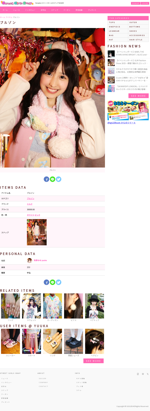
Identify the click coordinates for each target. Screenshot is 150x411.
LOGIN (145, 3)
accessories (137, 35)
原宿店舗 (79, 10)
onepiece (114, 27)
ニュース (16, 10)
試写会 (43, 10)
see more (93, 360)
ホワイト (30, 215)
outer (133, 22)
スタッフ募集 (81, 382)
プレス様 (79, 386)
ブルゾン (30, 198)
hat (111, 40)
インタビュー (30, 10)
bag (111, 35)
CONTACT (43, 386)
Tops (112, 22)
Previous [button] (3, 307)
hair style (136, 40)
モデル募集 (80, 378)
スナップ (54, 10)
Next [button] (102, 307)
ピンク (37, 215)
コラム (79, 390)
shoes (133, 31)
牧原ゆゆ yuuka (37, 260)
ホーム (5, 10)
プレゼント (92, 10)
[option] (52, 100)
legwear (114, 31)
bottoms (135, 27)
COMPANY (43, 382)
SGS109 (42, 378)
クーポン (66, 10)
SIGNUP (135, 3)
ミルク (29, 204)
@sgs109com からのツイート (122, 122)
